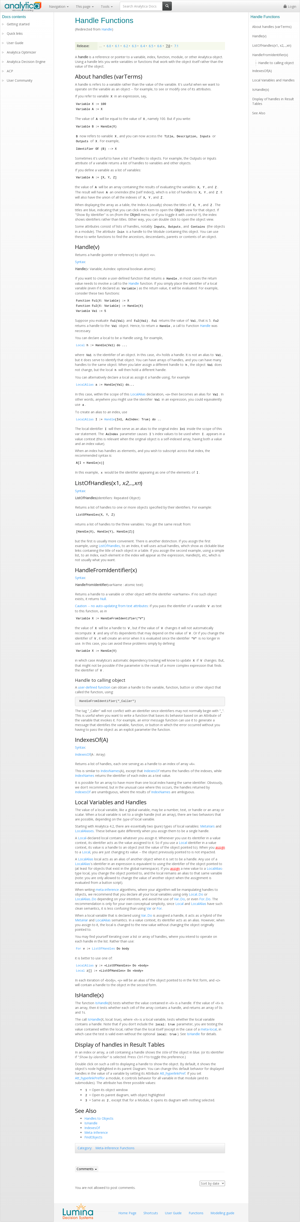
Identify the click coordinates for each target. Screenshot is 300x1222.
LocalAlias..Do (85, 899)
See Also (258, 113)
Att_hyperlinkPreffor (90, 1078)
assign (220, 847)
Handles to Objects (98, 1118)
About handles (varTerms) (272, 26)
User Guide (15, 43)
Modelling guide (222, 1213)
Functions (196, 1213)
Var (148, 908)
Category (84, 1148)
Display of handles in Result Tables (273, 101)
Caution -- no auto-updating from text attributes (111, 606)
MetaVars (207, 826)
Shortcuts (150, 1213)
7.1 (176, 46)
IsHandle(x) (260, 89)
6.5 (151, 46)
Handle (106, 29)
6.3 (134, 46)
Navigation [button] (59, 6)
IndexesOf (82, 754)
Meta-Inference (96, 1132)
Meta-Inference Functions (115, 1148)
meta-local (209, 1029)
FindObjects (93, 1137)
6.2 (126, 46)
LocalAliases (84, 831)
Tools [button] (107, 6)
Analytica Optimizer (21, 52)
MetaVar (81, 920)
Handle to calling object (276, 63)
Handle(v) (259, 36)
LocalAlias (85, 385)
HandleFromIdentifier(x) (270, 55)
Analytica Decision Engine (26, 61)
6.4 (142, 46)
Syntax (80, 262)
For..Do (204, 899)
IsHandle (101, 1003)
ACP (10, 71)
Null (103, 599)
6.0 (109, 46)
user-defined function (94, 687)
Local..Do (196, 894)
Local (80, 345)
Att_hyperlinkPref (172, 1073)
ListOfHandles (109, 546)
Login (290, 6)
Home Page (127, 1213)
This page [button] (85, 6)
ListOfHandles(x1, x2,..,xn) (271, 45)
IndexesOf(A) (262, 71)
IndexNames (110, 771)
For (159, 908)
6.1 (117, 46)
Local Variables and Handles (273, 80)
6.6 (159, 46)
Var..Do (179, 899)
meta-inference (107, 889)
